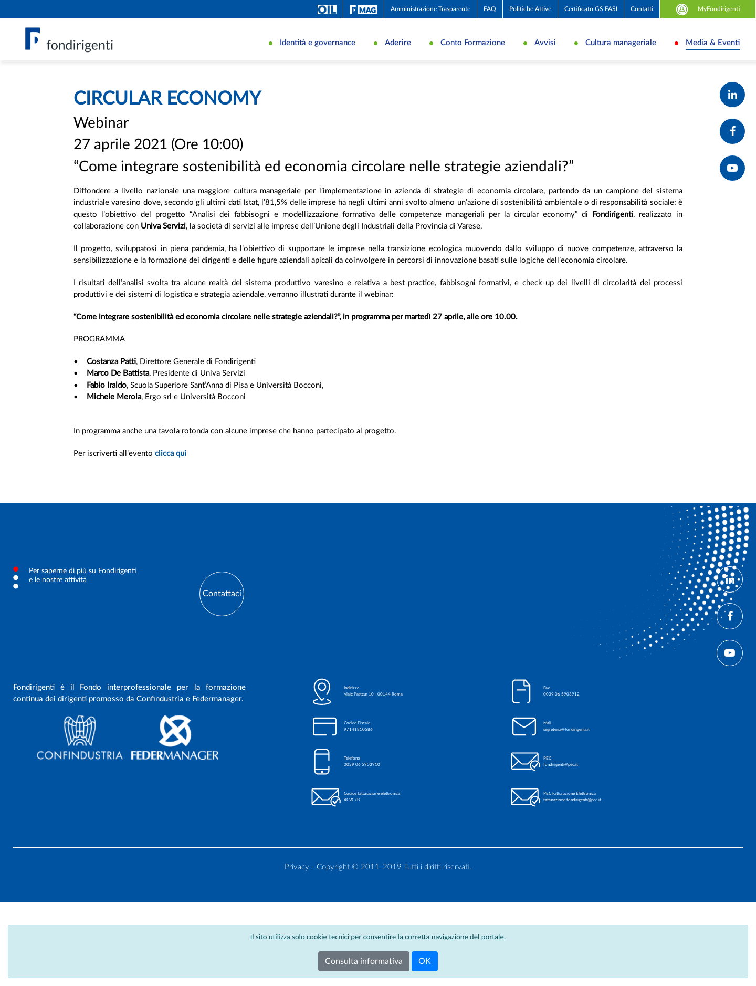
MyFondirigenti (708, 9)
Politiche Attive (530, 9)
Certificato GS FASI (590, 9)
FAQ (490, 9)
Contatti (642, 9)
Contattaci (222, 631)
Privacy (297, 905)
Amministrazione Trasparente (430, 9)
